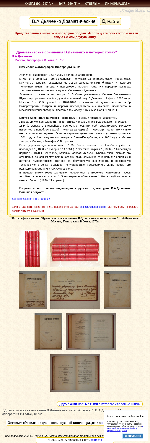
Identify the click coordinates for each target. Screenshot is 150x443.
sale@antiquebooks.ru (93, 206)
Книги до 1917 (38, 3)
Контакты (96, 439)
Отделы (91, 3)
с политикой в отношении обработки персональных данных (125, 428)
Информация (116, 3)
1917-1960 (67, 3)
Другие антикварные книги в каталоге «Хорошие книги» (100, 404)
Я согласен (133, 436)
